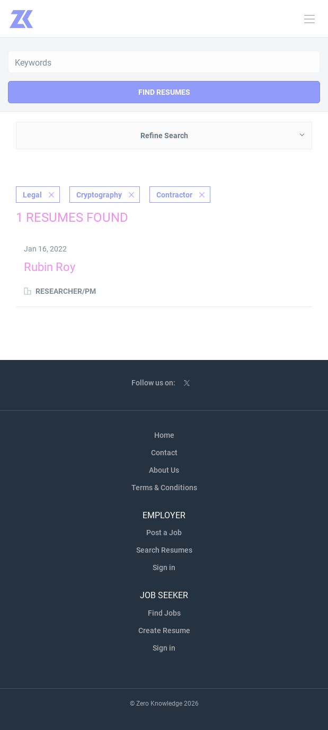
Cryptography (99, 195)
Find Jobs (164, 613)
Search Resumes (164, 550)
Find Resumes (164, 92)
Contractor (174, 195)
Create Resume (164, 630)
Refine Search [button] (164, 135)
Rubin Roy (49, 267)
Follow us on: (153, 382)
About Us (164, 470)
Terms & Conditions (164, 487)
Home (164, 435)
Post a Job (164, 532)
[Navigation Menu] (309, 19)
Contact (164, 452)
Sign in (164, 567)
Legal (32, 195)
